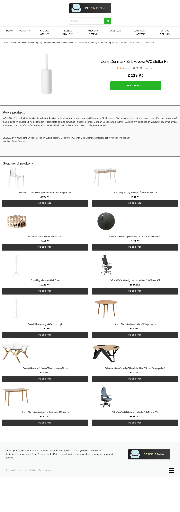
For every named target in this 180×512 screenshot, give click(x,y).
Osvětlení (116, 31)
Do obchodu (135, 85)
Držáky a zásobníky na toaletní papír (96, 43)
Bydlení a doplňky (18, 43)
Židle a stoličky (67, 32)
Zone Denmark (19, 141)
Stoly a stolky (44, 32)
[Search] (107, 21)
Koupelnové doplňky (53, 43)
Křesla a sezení (93, 32)
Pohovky (24, 31)
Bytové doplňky (165, 32)
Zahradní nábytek (139, 32)
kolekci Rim (154, 118)
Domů (9, 31)
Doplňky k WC (70, 43)
